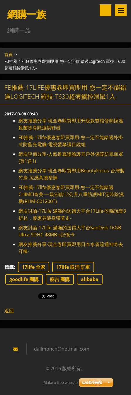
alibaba (89, 279)
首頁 (8, 54)
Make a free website (61, 382)
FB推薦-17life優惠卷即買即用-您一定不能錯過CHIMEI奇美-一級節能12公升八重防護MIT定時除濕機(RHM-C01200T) (71, 194)
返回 (9, 310)
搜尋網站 (105, 10)
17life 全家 (33, 267)
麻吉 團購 (60, 279)
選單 (121, 10)
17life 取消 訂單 (73, 267)
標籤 (9, 267)
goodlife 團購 (24, 279)
